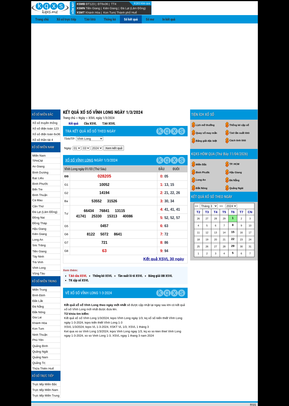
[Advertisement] (144, 57)
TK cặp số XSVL (79, 265)
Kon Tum (109, 12)
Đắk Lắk (37, 286)
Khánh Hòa (93, 12)
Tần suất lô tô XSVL (130, 261)
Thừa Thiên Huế (43, 354)
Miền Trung (39, 275)
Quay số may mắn (206, 118)
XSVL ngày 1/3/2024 (101, 103)
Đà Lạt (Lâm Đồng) (133, 8)
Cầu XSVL (90, 109)
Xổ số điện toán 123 (45, 114)
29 (232, 231)
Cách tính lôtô (237, 125)
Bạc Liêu (38, 163)
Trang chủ (42, 19)
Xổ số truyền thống (44, 108)
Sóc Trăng (39, 230)
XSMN (81, 8)
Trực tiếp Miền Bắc (44, 369)
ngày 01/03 (85, 154)
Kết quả (73, 109)
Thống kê (110, 19)
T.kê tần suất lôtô (239, 118)
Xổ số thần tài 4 (42, 125)
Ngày (82, 103)
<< (196, 191)
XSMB (81, 4)
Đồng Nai (38, 203)
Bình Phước (40, 169)
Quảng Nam (40, 342)
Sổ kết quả (131, 19)
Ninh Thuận (39, 320)
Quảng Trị (38, 348)
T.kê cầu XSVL (78, 261)
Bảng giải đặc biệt (206, 126)
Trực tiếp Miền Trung (45, 381)
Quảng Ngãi (40, 337)
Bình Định (38, 280)
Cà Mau (37, 185)
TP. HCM (234, 149)
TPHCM (37, 146)
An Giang (38, 151)
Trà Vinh (37, 247)
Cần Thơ (38, 191)
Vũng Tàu (38, 258)
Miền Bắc (201, 149)
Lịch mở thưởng (205, 110)
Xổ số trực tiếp (66, 19)
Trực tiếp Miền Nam (45, 375)
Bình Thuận (39, 180)
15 (232, 217)
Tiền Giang (93, 8)
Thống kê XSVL (102, 261)
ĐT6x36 (103, 4)
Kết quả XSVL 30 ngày (163, 244)
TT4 (113, 4)
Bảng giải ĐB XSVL (160, 261)
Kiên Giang (110, 8)
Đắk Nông (38, 297)
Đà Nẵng (38, 292)
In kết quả (168, 19)
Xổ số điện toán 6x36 (46, 119)
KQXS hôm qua (142, 3)
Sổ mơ (150, 19)
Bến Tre (37, 174)
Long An (37, 225)
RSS (253, 390)
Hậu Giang (39, 214)
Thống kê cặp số (239, 110)
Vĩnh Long (39, 253)
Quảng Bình (40, 331)
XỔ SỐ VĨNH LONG (79, 145)
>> (221, 191)
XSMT (81, 12)
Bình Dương (40, 158)
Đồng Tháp (39, 208)
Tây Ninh (38, 242)
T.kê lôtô (90, 19)
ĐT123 (90, 4)
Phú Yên (38, 325)
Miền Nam (39, 141)
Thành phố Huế (127, 12)
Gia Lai (37, 302)
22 (232, 224)
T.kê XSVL (108, 109)
